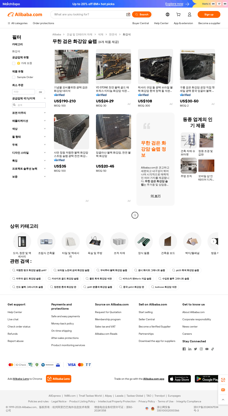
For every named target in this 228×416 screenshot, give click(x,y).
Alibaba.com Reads (106, 333)
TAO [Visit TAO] (148, 395)
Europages (174, 395)
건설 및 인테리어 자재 (79, 34)
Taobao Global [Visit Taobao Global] (135, 395)
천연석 (113, 34)
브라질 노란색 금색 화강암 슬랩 (71, 270)
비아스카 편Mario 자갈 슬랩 (135, 278)
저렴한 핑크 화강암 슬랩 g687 (29, 270)
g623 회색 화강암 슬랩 (185, 270)
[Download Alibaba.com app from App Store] (179, 379)
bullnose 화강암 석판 (164, 287)
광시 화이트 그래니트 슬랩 (149, 270)
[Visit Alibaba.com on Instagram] (201, 349)
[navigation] (29, 125)
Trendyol (159, 395)
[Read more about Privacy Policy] (146, 401)
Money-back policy (62, 323)
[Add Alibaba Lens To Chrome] (58, 379)
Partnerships (146, 333)
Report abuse (16, 340)
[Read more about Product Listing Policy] (81, 401)
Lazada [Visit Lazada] (119, 395)
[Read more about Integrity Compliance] (188, 401)
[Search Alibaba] (88, 14)
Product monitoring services (68, 345)
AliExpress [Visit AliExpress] (55, 395)
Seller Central (147, 319)
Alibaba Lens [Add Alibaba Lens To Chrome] (21, 378)
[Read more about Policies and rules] (38, 401)
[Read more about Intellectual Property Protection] (116, 401)
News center (190, 326)
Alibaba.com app (153, 378)
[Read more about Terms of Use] (164, 401)
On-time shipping (61, 330)
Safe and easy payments (65, 316)
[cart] (179, 15)
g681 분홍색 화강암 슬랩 (97, 287)
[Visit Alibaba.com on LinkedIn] (190, 349)
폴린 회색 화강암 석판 (99, 278)
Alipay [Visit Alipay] (108, 395)
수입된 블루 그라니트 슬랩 (173, 278)
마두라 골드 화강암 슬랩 (26, 278)
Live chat (13, 319)
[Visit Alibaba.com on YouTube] (207, 349)
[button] (128, 14)
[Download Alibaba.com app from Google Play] (207, 379)
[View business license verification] (147, 409)
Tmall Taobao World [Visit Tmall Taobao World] (90, 395)
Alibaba (56, 34)
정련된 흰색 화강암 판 (63, 287)
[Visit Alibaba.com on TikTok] (212, 349)
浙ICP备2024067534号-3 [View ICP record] (206, 409)
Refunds (13, 333)
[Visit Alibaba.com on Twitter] (195, 349)
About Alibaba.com (193, 312)
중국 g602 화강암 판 (131, 287)
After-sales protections (65, 337)
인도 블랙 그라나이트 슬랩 (27, 287)
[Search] (141, 14)
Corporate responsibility (196, 319)
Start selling (146, 312)
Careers (187, 333)
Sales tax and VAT (105, 326)
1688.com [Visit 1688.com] (70, 395)
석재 (100, 34)
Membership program (108, 319)
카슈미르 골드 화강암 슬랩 (63, 278)
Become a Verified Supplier (155, 326)
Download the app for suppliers (157, 340)
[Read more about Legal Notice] (58, 401)
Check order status (19, 326)
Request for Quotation (108, 312)
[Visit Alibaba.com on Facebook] (184, 349)
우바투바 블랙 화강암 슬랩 (112, 270)
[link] (223, 380)
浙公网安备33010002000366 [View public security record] (168, 409)
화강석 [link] (127, 34)
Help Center (15, 312)
